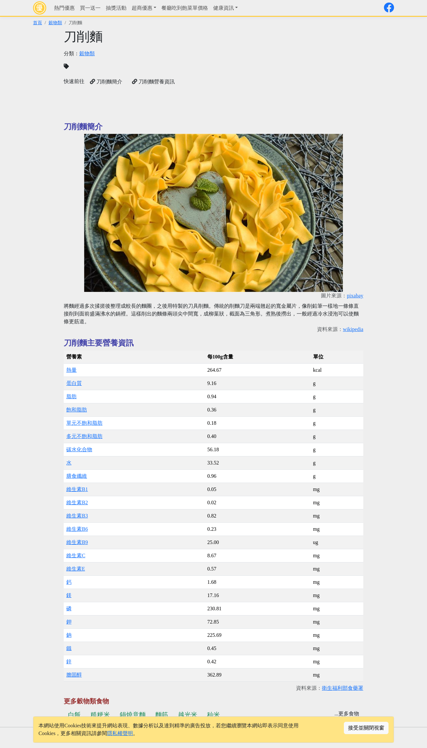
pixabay (355, 295)
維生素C (75, 555)
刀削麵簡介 (106, 81)
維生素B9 (77, 542)
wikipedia (353, 329)
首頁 (37, 22)
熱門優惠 (64, 8)
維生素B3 (77, 515)
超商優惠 (142, 8)
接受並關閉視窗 (366, 728)
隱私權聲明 (120, 733)
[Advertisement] (290, 74)
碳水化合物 (79, 449)
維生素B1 (77, 489)
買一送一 (90, 8)
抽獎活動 (116, 8)
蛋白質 (74, 383)
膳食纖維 (76, 476)
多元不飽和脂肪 (84, 436)
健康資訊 (223, 8)
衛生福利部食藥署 (342, 688)
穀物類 (55, 22)
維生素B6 (77, 529)
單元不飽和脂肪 (84, 423)
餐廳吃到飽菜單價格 (184, 8)
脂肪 (71, 396)
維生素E (75, 569)
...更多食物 (346, 713)
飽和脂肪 (76, 409)
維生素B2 (77, 502)
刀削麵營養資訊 (153, 81)
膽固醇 (74, 675)
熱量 (71, 370)
